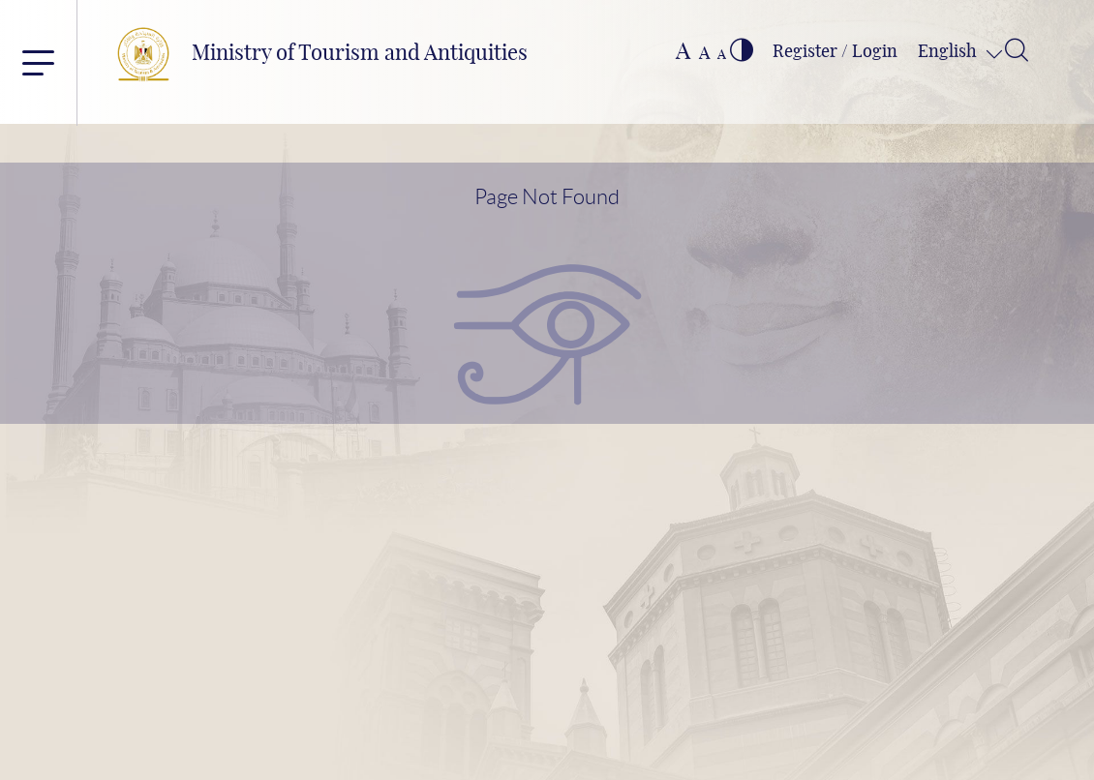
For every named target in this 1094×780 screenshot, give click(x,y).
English (949, 52)
